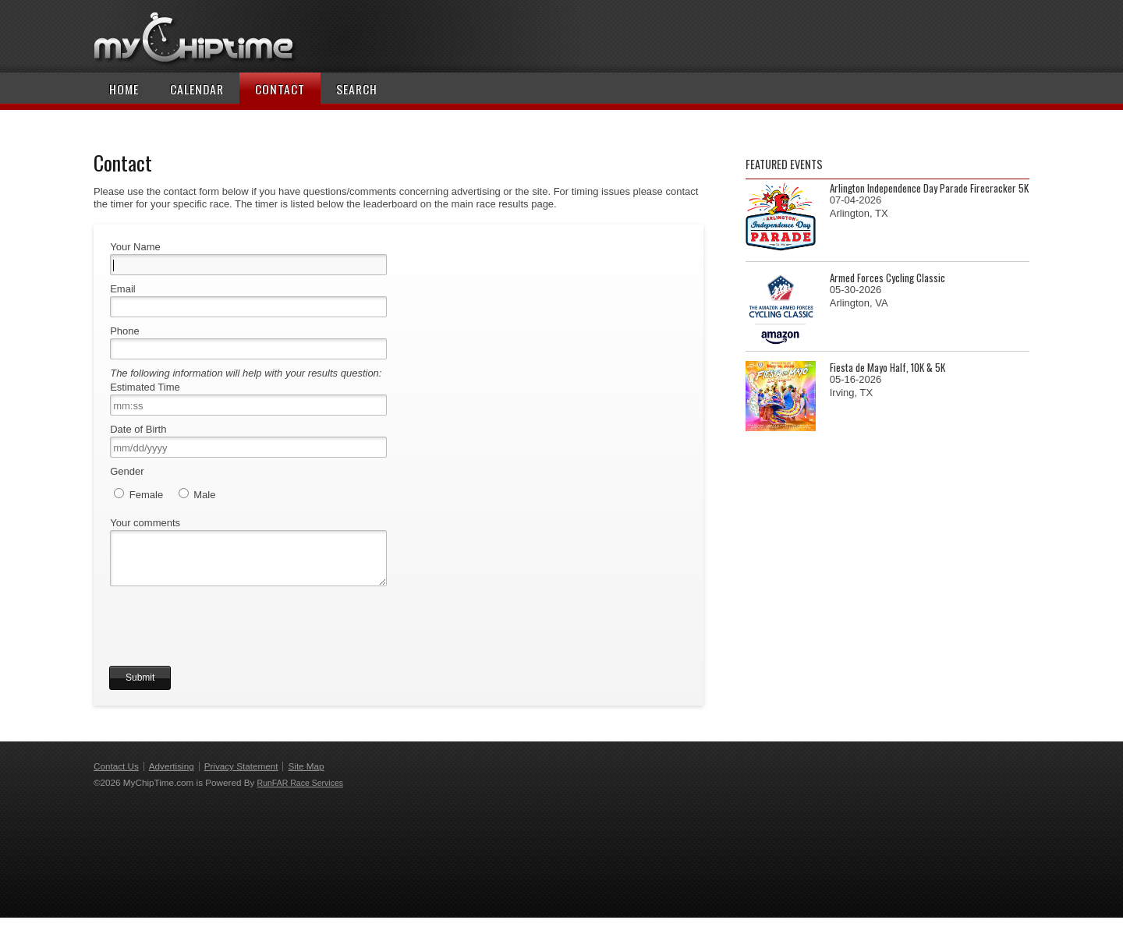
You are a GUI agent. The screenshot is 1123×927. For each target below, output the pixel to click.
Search (356, 89)
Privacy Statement (241, 775)
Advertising (171, 775)
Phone (125, 331)
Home (124, 89)
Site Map (306, 775)
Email (123, 289)
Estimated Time (145, 387)
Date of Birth (138, 429)
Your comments (145, 523)
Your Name (135, 247)
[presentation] (227, 644)
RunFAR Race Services (300, 792)
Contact (280, 89)
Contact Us (116, 775)
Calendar (197, 89)
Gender (126, 471)
